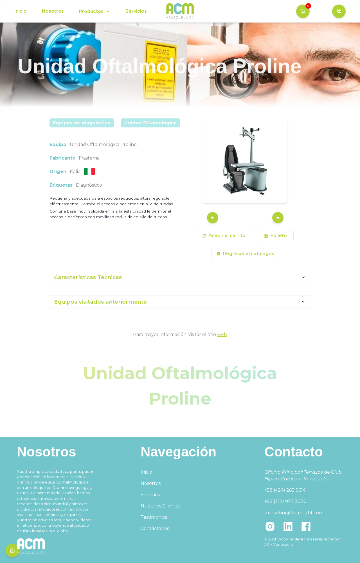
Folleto (275, 235)
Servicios (136, 11)
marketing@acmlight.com (293, 512)
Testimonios (154, 517)
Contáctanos (155, 528)
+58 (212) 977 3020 (285, 501)
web (222, 334)
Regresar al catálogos (245, 253)
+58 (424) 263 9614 (284, 490)
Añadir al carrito (224, 235)
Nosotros (53, 11)
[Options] (94, 11)
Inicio (20, 11)
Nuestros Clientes (160, 506)
